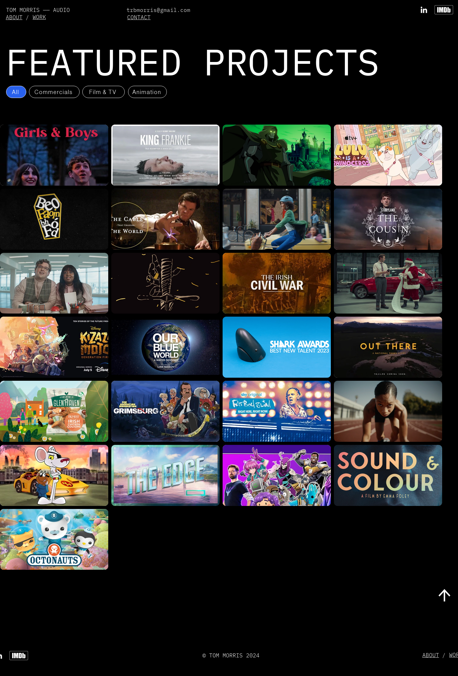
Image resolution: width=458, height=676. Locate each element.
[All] (16, 92)
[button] (139, 17)
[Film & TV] (103, 92)
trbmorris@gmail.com (158, 9)
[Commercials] (54, 92)
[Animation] (147, 92)
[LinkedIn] (423, 9)
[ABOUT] (15, 17)
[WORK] (40, 17)
